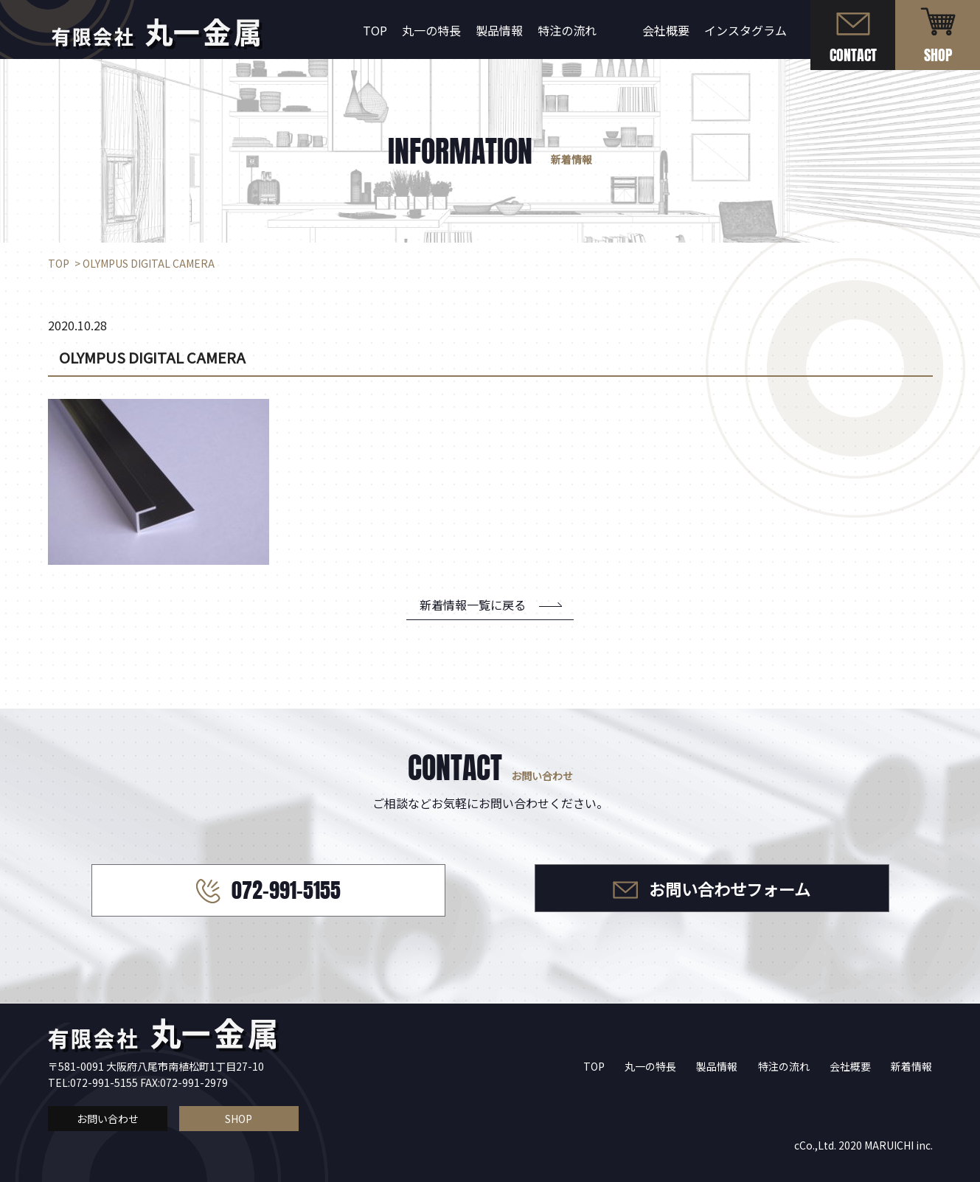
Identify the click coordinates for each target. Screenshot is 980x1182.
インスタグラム (745, 30)
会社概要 (665, 30)
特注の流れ (567, 30)
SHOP (238, 1118)
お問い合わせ (108, 1118)
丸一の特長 (431, 30)
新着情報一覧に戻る (473, 604)
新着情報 (911, 1066)
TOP (375, 30)
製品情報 (499, 30)
